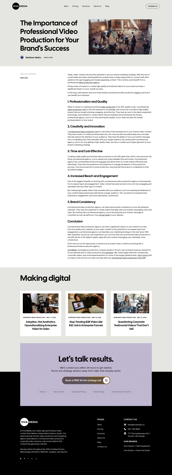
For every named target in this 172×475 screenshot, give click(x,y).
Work (66, 6)
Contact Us (102, 447)
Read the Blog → (99, 392)
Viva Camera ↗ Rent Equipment (137, 446)
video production (108, 107)
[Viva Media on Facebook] (20, 458)
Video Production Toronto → (122, 392)
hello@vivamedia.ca (136, 425)
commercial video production (51, 439)
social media (104, 215)
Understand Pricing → (80, 392)
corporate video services (30, 441)
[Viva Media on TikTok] (36, 458)
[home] (19, 6)
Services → (43, 392)
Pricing (75, 6)
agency (138, 93)
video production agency (89, 82)
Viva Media (72, 250)
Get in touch (143, 255)
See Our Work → (60, 392)
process (102, 162)
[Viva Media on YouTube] (28, 458)
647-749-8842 (134, 429)
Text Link (24, 78)
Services (86, 6)
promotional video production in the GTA (128, 258)
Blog (107, 6)
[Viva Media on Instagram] (24, 458)
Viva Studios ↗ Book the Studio (137, 450)
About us (97, 6)
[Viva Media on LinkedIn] (31, 458)
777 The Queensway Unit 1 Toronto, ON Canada (139, 434)
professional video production (81, 132)
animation (109, 253)
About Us (101, 438)
